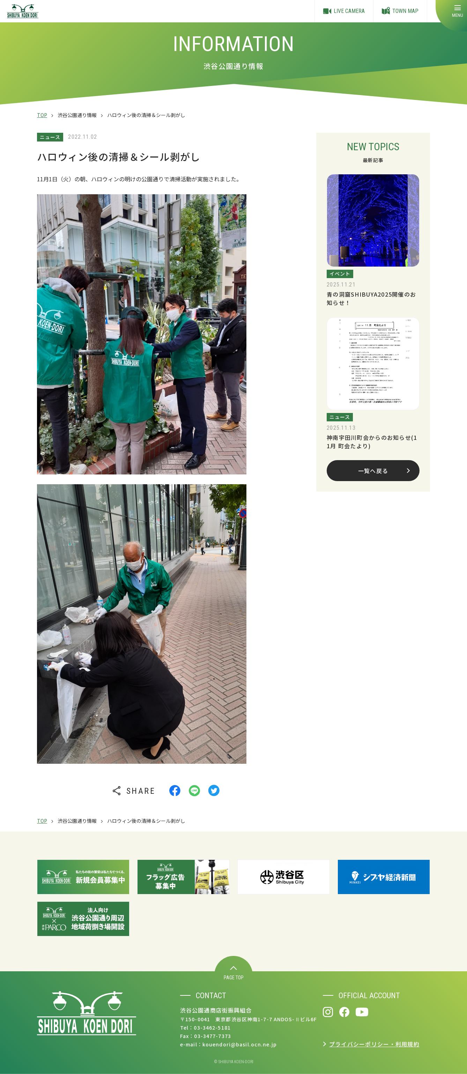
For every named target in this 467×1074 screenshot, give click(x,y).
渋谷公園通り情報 (77, 114)
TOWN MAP (400, 11)
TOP (42, 114)
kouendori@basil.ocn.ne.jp (239, 1044)
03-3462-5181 (212, 1027)
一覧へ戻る (384, 470)
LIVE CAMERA (344, 11)
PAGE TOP (234, 973)
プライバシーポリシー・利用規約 (374, 1044)
